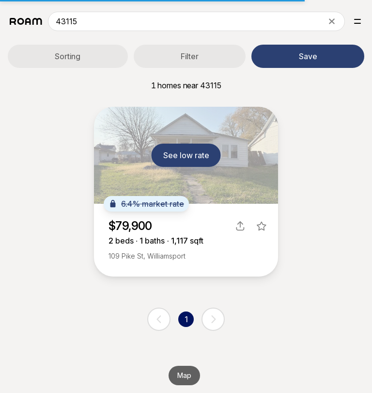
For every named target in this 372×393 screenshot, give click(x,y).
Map (184, 375)
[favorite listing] (261, 226)
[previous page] (158, 319)
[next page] (213, 319)
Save (308, 56)
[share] (240, 226)
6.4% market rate (146, 204)
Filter (190, 56)
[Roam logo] (26, 21)
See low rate (186, 155)
